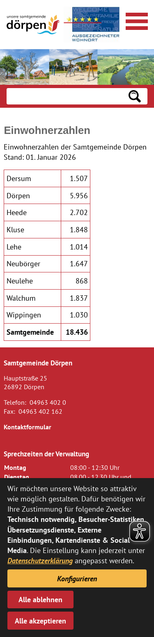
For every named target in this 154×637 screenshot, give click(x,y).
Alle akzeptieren (40, 621)
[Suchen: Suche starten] (134, 96)
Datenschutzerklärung (40, 560)
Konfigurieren (77, 578)
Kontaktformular (27, 427)
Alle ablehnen (40, 599)
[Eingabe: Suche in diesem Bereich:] (64, 96)
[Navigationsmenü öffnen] (135, 20)
